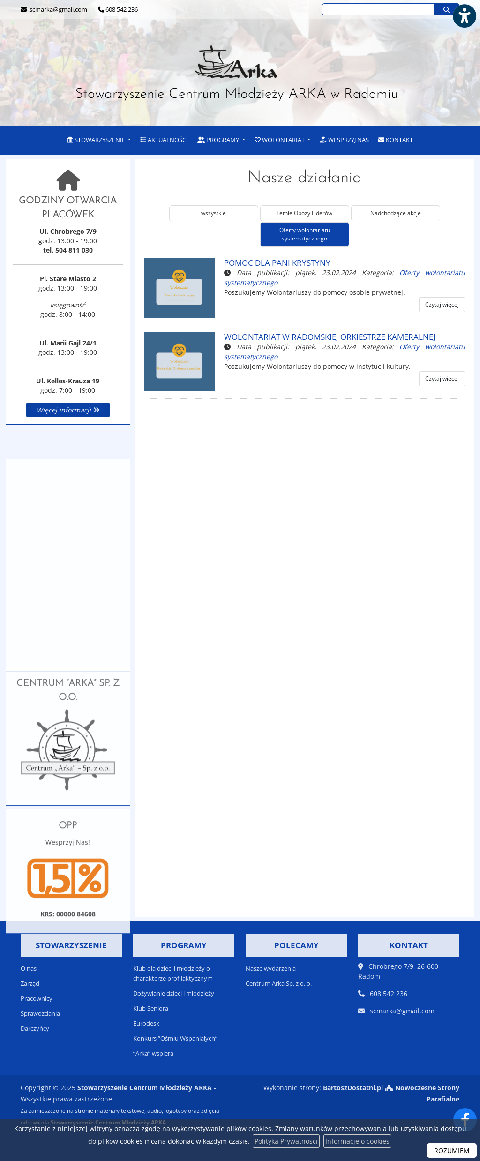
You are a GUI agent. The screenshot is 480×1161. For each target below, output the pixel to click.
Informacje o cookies (357, 1141)
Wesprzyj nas (344, 139)
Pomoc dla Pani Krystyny (277, 262)
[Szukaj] (446, 9)
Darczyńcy (35, 1029)
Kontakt (395, 139)
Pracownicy (36, 999)
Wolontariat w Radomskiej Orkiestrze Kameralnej (329, 336)
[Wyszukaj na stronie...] (378, 9)
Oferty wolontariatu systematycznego (304, 234)
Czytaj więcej (442, 304)
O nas (29, 969)
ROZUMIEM (452, 1150)
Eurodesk (146, 1023)
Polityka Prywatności (286, 1141)
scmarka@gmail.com (57, 9)
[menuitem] (98, 140)
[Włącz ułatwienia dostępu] (464, 16)
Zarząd (30, 984)
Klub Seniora (150, 1008)
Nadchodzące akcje (395, 213)
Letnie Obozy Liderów (304, 213)
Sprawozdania (40, 1014)
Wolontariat (280, 139)
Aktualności (164, 139)
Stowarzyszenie (97, 139)
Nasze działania (305, 178)
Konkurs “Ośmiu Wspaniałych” (175, 1038)
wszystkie (213, 213)
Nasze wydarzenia (271, 969)
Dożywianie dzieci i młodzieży (173, 993)
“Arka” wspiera (153, 1053)
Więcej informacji (68, 409)
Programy (218, 139)
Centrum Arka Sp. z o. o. (279, 984)
